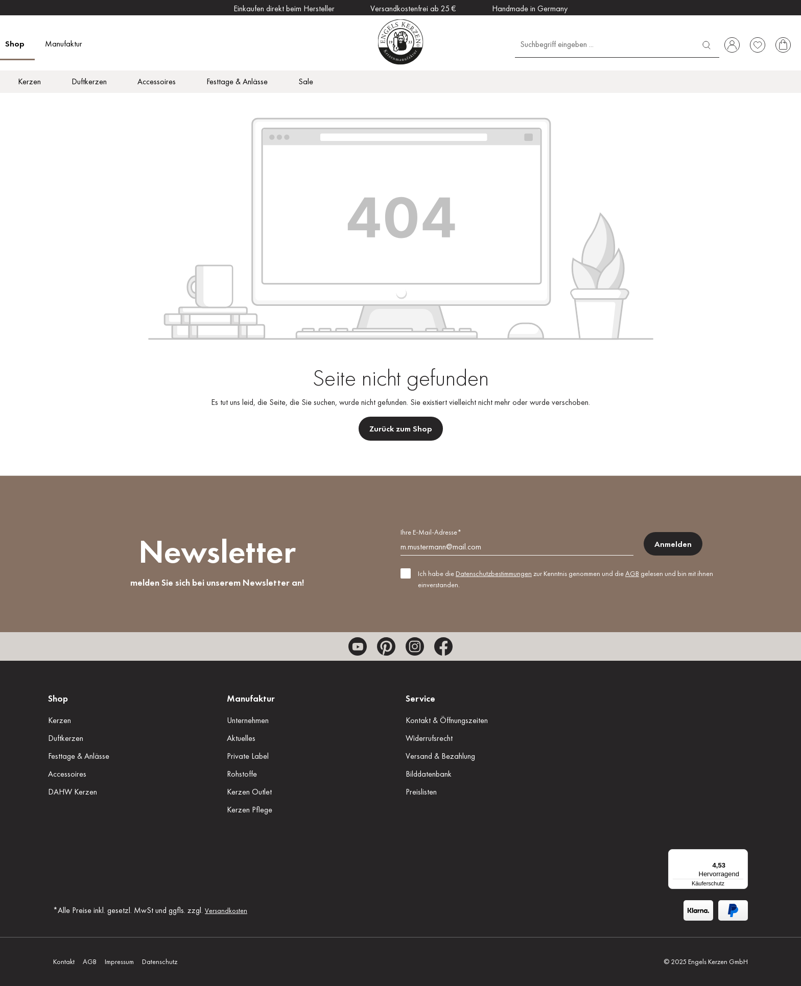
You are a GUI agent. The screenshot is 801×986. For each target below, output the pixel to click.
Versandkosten (226, 910)
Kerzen (59, 720)
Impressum (119, 961)
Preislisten (421, 791)
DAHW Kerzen (72, 791)
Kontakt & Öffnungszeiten (447, 720)
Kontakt (64, 961)
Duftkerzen (65, 738)
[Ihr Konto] (732, 45)
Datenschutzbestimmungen (494, 573)
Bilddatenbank (429, 773)
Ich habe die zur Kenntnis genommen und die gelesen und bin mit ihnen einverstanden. (565, 579)
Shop (58, 698)
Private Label (248, 756)
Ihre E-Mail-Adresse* (430, 532)
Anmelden (673, 544)
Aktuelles (241, 738)
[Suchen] (706, 44)
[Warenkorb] (783, 45)
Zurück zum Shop (400, 428)
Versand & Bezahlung (440, 756)
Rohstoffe (242, 773)
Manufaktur (251, 698)
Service (420, 698)
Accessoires (67, 773)
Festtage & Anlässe (78, 756)
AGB (632, 573)
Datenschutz (159, 961)
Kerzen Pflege (249, 809)
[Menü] (742, 855)
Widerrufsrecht (429, 738)
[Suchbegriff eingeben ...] (604, 44)
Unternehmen (248, 720)
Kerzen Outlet (249, 791)
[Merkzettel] (757, 45)
